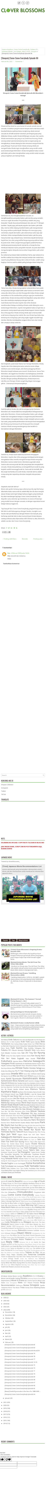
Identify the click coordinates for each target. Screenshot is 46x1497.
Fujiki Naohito (17, 1048)
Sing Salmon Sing (22, 1244)
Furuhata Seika (16, 1053)
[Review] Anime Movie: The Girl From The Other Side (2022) (26, 963)
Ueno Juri (38, 1156)
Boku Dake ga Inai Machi (31, 1187)
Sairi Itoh (31, 1134)
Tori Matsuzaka (25, 1154)
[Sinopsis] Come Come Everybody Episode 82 (20, 1348)
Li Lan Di (35, 1098)
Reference (19, 1285)
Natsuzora (22, 1230)
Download (30, 1278)
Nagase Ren (28, 1117)
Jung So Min (37, 1076)
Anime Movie (12, 1276)
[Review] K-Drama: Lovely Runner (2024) (25, 1023)
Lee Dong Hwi (16, 1096)
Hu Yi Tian (19, 1071)
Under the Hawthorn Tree (29, 1258)
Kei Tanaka (18, 1083)
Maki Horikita (40, 1101)
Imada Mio (17, 1073)
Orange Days (10, 1237)
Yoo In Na (38, 1158)
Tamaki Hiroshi (12, 1152)
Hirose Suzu (22, 1067)
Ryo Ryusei (36, 1129)
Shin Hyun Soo (39, 1142)
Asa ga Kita (17, 1185)
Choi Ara (38, 1044)
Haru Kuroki (30, 1058)
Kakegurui (13, 1216)
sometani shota (6, 1172)
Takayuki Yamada (22, 1150)
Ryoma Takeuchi (16, 1131)
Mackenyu (5, 1100)
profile (3, 1289)
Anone (37, 1183)
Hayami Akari (41, 1063)
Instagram (4, 788)
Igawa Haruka (5, 1074)
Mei (6, 1333)
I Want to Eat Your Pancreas (33, 1211)
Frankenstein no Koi (39, 1201)
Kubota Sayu (15, 1094)
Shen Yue (5, 1141)
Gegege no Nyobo (30, 1203)
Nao (18, 1120)
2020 (5, 1405)
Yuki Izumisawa (19, 1166)
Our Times (38, 1237)
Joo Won (20, 1076)
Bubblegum (24, 1189)
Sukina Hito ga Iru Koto (37, 1246)
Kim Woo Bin (21, 1087)
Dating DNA (12, 1199)
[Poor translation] (8, 1459)
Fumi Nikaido (5, 1053)
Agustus (8, 1324)
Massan (36, 1224)
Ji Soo (9, 1076)
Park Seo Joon (34, 1125)
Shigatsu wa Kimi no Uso (9, 1244)
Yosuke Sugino (7, 1163)
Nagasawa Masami (16, 1118)
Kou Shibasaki (5, 1094)
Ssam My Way (17, 1246)
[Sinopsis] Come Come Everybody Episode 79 (20, 1353)
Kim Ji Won (23, 1085)
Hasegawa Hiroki (8, 1063)
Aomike (19, 1276)
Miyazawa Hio (27, 1113)
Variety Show (29, 1287)
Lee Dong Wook (27, 1096)
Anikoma (25, 1183)
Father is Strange (6, 1201)
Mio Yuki (7, 1111)
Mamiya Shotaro (15, 1103)
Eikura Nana (38, 1046)
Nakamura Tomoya (9, 1120)
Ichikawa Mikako (7, 51)
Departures (19, 1199)
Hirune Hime (23, 1209)
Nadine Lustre (5, 1118)
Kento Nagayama (6, 1085)
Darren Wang (19, 1046)
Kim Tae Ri (13, 1087)
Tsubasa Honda (7, 1156)
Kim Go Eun (16, 1085)
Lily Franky (41, 1098)
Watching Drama (39, 1288)
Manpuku (5, 1224)
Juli (6, 1327)
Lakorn (39, 1281)
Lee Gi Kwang (37, 1096)
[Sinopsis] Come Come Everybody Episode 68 (20, 1380)
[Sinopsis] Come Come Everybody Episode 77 (20, 1359)
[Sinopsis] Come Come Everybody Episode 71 (20, 1371)
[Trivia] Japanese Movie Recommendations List (22, 866)
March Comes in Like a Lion (19, 1224)
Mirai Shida (26, 1111)
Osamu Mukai (25, 1123)
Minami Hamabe (33, 1109)
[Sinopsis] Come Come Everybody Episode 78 (20, 1356)
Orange (3, 1237)
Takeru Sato (34, 1150)
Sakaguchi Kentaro (11, 1137)
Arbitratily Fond (9, 1185)
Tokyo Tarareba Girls (19, 1255)
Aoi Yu (9, 1042)
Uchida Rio (30, 1156)
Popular (5, 940)
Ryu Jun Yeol (8, 1134)
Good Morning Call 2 (29, 1205)
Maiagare (27, 1222)
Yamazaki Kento (11, 1158)
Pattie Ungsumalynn (12, 1127)
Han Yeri (5, 1058)
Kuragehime (17, 1220)
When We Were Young (13, 1263)
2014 (5, 1423)
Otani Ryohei (35, 1123)
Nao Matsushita (25, 1120)
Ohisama (13, 1233)
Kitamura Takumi (37, 1089)
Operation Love (40, 1235)
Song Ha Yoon (29, 1146)
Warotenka (14, 1261)
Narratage (14, 1230)
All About (4, 1276)
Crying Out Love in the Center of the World (20, 1197)
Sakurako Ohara (36, 1137)
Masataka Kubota (29, 1105)
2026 (5, 1298)
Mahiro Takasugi (16, 1101)
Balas (9, 559)
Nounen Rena (5, 1122)
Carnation (42, 1189)
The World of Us (9, 1252)
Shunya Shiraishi (7, 1146)
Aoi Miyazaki (29, 1040)
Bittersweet (18, 1187)
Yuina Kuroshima (35, 1163)
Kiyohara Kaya (9, 1091)
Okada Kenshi (15, 1123)
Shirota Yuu (5, 1144)
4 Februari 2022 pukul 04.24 (20, 553)
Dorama (23, 1278)
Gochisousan (41, 1203)
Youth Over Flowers (7, 1267)
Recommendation (8, 1285)
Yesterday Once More (27, 1265)
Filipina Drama (37, 1278)
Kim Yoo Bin (29, 1087)
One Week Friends (28, 1235)
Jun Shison (28, 1076)
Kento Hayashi (40, 1083)
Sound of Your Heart (39, 1244)
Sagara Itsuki (22, 1135)
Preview (36, 1283)
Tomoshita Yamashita (12, 1154)
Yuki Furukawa (7, 1166)
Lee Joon (10, 1098)
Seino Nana (23, 1140)
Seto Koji (41, 1139)
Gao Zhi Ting (27, 1053)
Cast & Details (10, 1278)
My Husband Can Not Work (14, 1228)
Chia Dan (4, 1192)
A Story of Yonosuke (28, 1181)
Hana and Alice (20, 1207)
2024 (5, 1304)
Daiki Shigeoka (10, 1046)
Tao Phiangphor (24, 1152)
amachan (17, 1267)
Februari (8, 1342)
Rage (34, 1239)
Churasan (4, 1195)
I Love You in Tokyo (18, 1211)
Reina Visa (37, 1127)
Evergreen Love (40, 1199)
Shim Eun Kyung (17, 1141)
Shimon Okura (29, 1142)
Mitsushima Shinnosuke (8, 1113)
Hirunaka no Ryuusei (13, 1209)
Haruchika (4, 1209)
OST (25, 1283)
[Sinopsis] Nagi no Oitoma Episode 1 (24, 1012)
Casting (17, 1278)
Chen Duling (14, 1044)
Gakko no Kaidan (18, 1203)
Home (4, 49)
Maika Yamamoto (29, 1101)
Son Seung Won (18, 1146)
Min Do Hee (21, 1109)
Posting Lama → (38, 539)
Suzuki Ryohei (11, 1148)
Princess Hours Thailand (21, 1239)
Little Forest (38, 1220)
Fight (13, 1201)
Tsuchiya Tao (20, 1156)
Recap (42, 1282)
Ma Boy (20, 1222)
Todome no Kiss (32, 1252)
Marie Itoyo (26, 1102)
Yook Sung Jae (12, 1161)
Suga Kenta (38, 1146)
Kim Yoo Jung (38, 1087)
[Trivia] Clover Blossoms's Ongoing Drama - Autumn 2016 (27, 950)
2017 (5, 1414)
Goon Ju (42, 1205)
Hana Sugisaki (17, 1058)
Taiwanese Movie (6, 1287)
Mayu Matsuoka (24, 1107)
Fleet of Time (19, 1201)
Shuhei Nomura (38, 1143)
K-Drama (20, 1280)
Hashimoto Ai (19, 1064)
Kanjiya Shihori (40, 1081)
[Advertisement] (23, 29)
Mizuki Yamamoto (6, 1115)
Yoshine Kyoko (39, 1160)
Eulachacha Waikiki (29, 1199)
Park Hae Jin (25, 1125)
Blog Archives (23, 940)
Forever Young (28, 1201)
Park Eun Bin (16, 1125)
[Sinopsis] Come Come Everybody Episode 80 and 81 (22, 1351)
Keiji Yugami (31, 1216)
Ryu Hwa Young (40, 1132)
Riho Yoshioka (13, 1130)
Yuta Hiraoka (40, 1168)
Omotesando (36, 1233)
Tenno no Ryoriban (16, 1248)
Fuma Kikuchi (40, 1050)
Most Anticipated (11, 1283)
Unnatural (42, 1258)
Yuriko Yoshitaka (29, 1168)
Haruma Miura (18, 1061)
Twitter (3, 791)
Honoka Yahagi (35, 1068)
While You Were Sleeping (29, 1263)
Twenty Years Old (31, 1256)
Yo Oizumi (31, 1158)
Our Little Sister (29, 1237)
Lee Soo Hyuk (18, 1098)
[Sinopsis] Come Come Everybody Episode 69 (20, 1377)
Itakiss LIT (14, 1214)
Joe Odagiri (17, 51)
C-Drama (39, 1276)
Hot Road (4, 1211)
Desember (9, 1312)
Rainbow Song (40, 1239)
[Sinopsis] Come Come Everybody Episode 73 (20, 1365)
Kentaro (33, 1083)
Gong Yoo (9, 1056)
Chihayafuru (12, 1192)
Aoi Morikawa (38, 1040)
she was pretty (25, 1267)
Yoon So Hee (28, 1161)
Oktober (8, 1318)
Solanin (30, 1244)
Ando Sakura (13, 1039)
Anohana (32, 1183)
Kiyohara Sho (22, 1092)
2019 (5, 1408)
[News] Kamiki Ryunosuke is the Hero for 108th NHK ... (23, 1391)
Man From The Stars (38, 1222)
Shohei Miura (14, 1144)
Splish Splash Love (6, 1246)
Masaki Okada (6, 1105)
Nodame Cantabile (33, 1230)
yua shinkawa (16, 1172)
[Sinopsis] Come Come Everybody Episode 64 (20, 1394)
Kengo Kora (26, 1083)
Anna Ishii (22, 1040)
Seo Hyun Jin (32, 1139)
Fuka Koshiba (29, 1048)
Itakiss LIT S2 (23, 1213)
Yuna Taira (19, 1168)
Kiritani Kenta (24, 1089)
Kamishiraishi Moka (34, 1078)
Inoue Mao (27, 1074)
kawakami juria (32, 1170)
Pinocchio (7, 1239)
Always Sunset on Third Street (12, 1183)
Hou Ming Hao (10, 1071)
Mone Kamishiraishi (25, 1115)
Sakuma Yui (26, 1137)
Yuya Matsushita (6, 1170)
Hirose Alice (11, 1068)
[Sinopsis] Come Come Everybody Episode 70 (20, 1374)
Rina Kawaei (24, 1129)
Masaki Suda (18, 1105)
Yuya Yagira (16, 1170)
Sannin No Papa (39, 1242)
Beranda (25, 539)
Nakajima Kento (39, 1118)
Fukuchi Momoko (18, 1050)
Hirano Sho (37, 1066)
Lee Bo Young (36, 1094)
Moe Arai (16, 1115)
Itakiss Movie (33, 1214)
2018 (5, 1411)
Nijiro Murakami (38, 1120)
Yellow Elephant (16, 1265)
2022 (5, 1310)
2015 (5, 1420)
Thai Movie (16, 1287)
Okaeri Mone (24, 1232)
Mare (31, 1224)
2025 (5, 1301)
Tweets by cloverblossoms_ (10, 861)
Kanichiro (31, 1081)
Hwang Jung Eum (31, 1071)
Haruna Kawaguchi (34, 1061)
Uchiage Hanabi (13, 1258)
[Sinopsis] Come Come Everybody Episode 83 (20, 1345)
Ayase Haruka (35, 1042)
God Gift (4, 1205)
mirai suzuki (41, 1170)
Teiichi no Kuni (5, 1248)
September (9, 1321)
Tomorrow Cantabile (36, 1254)
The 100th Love (27, 1248)
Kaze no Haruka (22, 1216)
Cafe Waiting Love (33, 1189)
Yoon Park (20, 1161)
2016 (5, 1417)
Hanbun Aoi (40, 1207)
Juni (6, 1330)
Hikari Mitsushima (27, 1065)
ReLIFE (3, 1242)
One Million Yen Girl (16, 1235)
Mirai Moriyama (16, 1111)
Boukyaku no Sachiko (13, 1189)
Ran (9, 553)
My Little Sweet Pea (28, 1228)
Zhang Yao (23, 1170)
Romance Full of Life (26, 1242)
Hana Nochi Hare (8, 1207)
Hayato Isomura (6, 1066)
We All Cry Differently (26, 1261)
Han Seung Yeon (38, 1055)
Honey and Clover (39, 1209)
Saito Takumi (40, 1134)
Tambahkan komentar (11, 564)
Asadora (10, 49)
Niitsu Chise (26, 51)
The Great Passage (18, 1250)
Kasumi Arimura (7, 1083)
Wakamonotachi (6, 1261)
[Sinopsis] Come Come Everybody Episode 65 (20, 1388)
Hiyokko (30, 1210)
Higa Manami (16, 1066)
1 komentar (18, 61)
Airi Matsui (4, 1040)
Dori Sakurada (29, 1046)
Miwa (18, 1113)
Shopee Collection (7, 785)
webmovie (9, 1289)
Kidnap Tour (39, 1216)
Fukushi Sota (29, 1050)
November (9, 1315)
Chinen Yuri (31, 1044)
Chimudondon (25, 1191)
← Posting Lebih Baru (9, 539)
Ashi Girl (24, 1185)
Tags (13, 940)
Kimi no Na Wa (15, 1218)
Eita (44, 1046)
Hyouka (9, 1211)
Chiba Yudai (23, 1044)
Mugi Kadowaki (38, 1115)
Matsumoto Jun (40, 1105)
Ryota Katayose (29, 1132)
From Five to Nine (7, 1203)
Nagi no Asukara (6, 1230)
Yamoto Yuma (23, 1159)
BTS (33, 1276)
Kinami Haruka (13, 1089)
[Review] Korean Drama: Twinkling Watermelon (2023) (23, 974)
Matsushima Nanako (9, 1107)
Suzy (17, 1148)
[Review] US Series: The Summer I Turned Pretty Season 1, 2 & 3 (26, 1000)
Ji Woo (14, 1076)
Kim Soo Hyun (5, 1087)
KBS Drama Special (31, 1280)
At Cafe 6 (30, 1185)
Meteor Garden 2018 (8, 1226)
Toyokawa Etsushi (38, 1154)
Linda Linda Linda (28, 1220)
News (20, 1282)
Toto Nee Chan (21, 1256)
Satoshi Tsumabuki (12, 1140)
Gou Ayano (17, 1056)
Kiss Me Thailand (34, 1218)
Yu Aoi (16, 1163)
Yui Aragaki (21, 1163)
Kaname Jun (23, 1081)
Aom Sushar (16, 1042)
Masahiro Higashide (38, 1103)
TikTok (3, 794)
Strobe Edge (26, 1246)
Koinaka (8, 1220)
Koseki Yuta (41, 1092)
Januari (7, 1398)
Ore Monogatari (19, 1237)
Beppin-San (37, 1185)
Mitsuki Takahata (37, 1111)
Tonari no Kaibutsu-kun (8, 1256)
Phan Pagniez (27, 1127)
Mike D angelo (10, 1109)
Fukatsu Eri (34, 49)
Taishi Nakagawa (30, 1148)
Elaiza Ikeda (5, 1048)
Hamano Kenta (26, 1056)
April (6, 1336)
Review (26, 1285)
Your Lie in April (40, 1265)
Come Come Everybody (21, 49)
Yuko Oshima (11, 1168)
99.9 (4, 1181)
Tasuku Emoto (35, 1152)
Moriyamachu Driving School (25, 1226)
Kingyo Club (24, 1218)
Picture (30, 1283)
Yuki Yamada (31, 1165)
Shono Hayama (25, 1144)
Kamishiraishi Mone (9, 1081)
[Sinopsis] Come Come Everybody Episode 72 (20, 1368)
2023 (5, 1307)
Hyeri (42, 1070)
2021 (5, 1402)
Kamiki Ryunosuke (14, 1078)
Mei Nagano (35, 1107)
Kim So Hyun (40, 1085)
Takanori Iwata (10, 1150)
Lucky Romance (11, 1222)
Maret (7, 1339)
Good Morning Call (14, 1205)
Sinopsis (34, 51)
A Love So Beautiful (14, 1181)
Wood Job (7, 1265)
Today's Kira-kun (19, 1252)
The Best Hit (8, 1250)
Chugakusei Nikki (39, 1192)
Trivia (22, 1287)
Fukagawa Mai (40, 1048)
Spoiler (42, 1285)
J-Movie (13, 1280)
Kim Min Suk (31, 1085)
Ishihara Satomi (36, 1074)
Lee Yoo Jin (28, 1099)
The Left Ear (27, 1250)
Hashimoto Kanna (30, 1064)
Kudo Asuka (24, 1094)
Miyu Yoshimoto (39, 1113)
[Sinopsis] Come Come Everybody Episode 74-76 (21, 1362)
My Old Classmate (40, 1228)
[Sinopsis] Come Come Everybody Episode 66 (19, 58)
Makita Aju (5, 1102)
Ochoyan (7, 1233)
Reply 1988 (12, 1241)
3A (2, 1181)
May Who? (42, 1224)
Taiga (21, 1148)
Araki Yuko (25, 1041)
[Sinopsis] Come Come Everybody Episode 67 (20, 1383)
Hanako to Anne (30, 1207)
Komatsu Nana (32, 1092)
